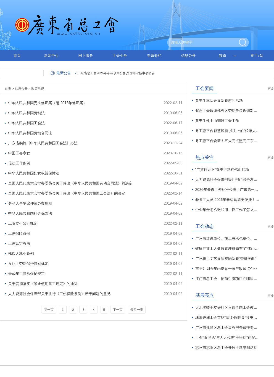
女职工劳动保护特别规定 (28, 264)
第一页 (49, 309)
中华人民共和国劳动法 (26, 113)
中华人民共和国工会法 (26, 123)
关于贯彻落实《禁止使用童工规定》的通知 (43, 284)
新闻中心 (51, 56)
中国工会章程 (19, 153)
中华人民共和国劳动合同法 (30, 133)
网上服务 (85, 56)
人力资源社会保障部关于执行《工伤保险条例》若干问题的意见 (59, 294)
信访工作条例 (19, 163)
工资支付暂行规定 (22, 223)
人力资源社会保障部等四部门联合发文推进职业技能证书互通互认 (227, 180)
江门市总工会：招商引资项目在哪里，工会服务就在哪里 (227, 279)
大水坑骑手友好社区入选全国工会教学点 (227, 307)
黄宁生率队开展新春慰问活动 (219, 101)
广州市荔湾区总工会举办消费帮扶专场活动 (227, 328)
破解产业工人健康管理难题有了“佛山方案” (227, 248)
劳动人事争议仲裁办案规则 (30, 203)
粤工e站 (256, 56)
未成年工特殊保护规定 (26, 274)
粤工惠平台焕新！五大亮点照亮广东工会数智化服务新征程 (227, 141)
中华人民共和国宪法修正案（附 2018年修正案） (47, 103)
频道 (222, 56)
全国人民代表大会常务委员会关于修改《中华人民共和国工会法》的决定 (66, 193)
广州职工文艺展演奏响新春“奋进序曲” (225, 259)
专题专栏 (154, 56)
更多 (271, 88)
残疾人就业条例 (21, 254)
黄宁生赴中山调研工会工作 (217, 121)
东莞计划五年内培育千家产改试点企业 (226, 269)
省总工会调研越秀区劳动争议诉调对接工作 (227, 111)
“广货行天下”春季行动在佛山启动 (222, 169)
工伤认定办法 (19, 243)
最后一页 (136, 309)
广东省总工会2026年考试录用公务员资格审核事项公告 (116, 73)
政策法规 (37, 88)
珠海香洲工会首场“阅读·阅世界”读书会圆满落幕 (227, 317)
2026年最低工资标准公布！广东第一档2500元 (227, 190)
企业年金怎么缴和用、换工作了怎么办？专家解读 (227, 210)
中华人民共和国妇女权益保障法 (33, 173)
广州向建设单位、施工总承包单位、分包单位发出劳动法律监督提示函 (227, 238)
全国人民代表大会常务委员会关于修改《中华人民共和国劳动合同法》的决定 (70, 183)
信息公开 (188, 56)
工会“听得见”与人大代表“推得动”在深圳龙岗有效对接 (227, 338)
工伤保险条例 (19, 233)
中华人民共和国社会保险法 (30, 213)
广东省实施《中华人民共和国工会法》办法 (43, 143)
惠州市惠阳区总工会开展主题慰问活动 (226, 348)
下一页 (118, 309)
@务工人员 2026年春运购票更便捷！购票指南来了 (227, 200)
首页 (17, 56)
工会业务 (120, 56)
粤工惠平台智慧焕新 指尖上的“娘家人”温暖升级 (227, 131)
